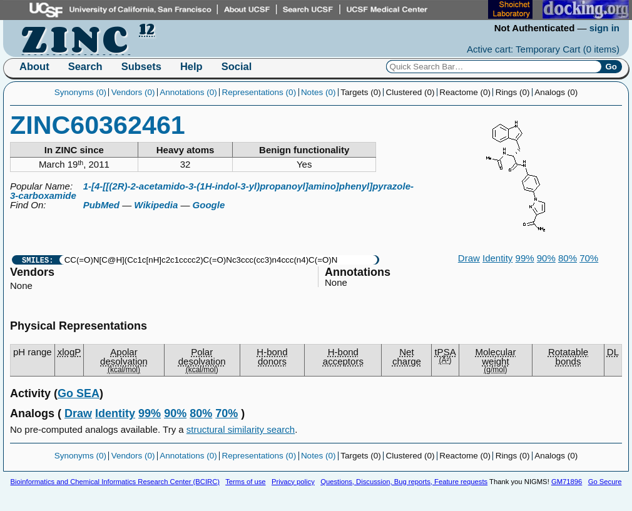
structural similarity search (240, 429)
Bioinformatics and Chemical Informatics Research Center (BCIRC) (115, 481)
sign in (604, 28)
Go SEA (78, 393)
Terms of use (245, 481)
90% (546, 258)
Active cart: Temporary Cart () (543, 49)
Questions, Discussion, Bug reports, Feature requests (403, 481)
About (34, 66)
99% (525, 258)
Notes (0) (318, 92)
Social (237, 66)
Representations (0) (259, 92)
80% (567, 258)
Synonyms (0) (80, 92)
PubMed (101, 205)
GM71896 (566, 481)
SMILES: (37, 260)
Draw (469, 258)
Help (191, 66)
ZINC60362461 (97, 125)
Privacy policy (293, 481)
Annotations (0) (188, 92)
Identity (497, 258)
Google (209, 205)
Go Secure (605, 481)
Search (85, 66)
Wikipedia (156, 205)
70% (588, 258)
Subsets (141, 66)
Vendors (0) (133, 92)
